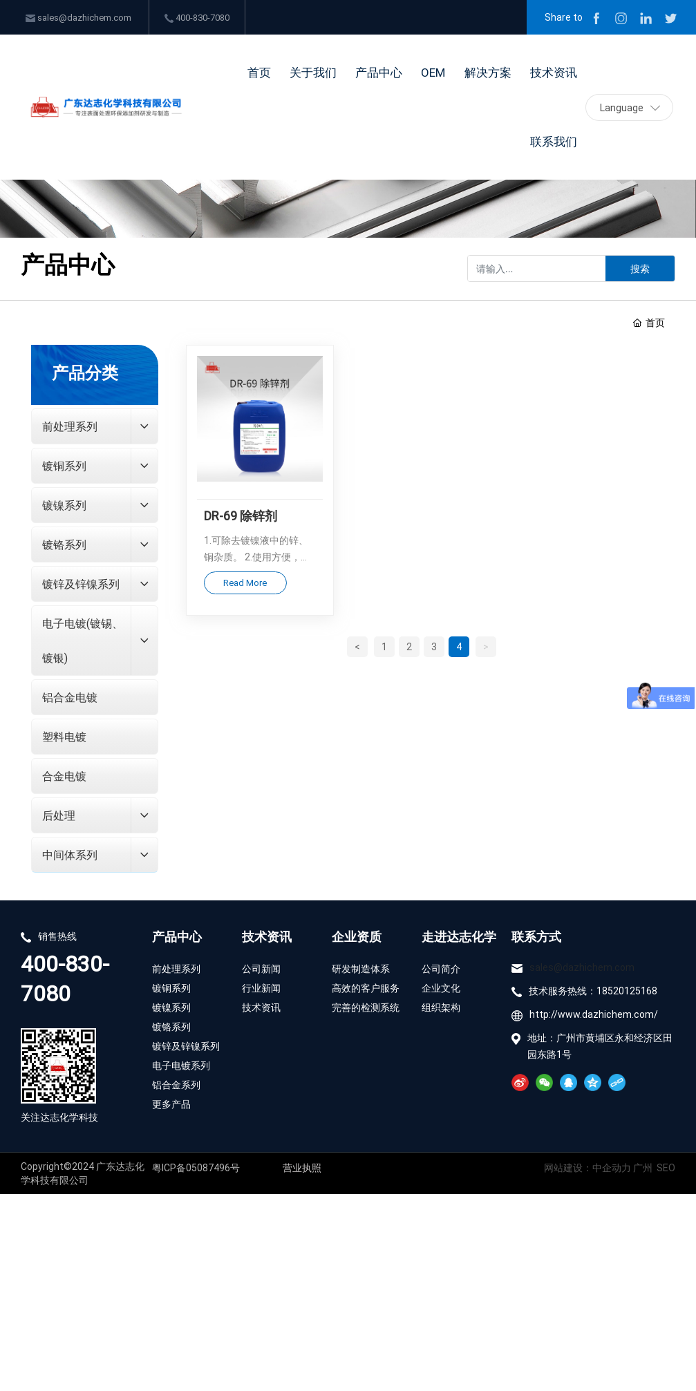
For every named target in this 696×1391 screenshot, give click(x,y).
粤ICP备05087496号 (196, 1167)
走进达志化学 (459, 936)
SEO (666, 1167)
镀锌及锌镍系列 (186, 1045)
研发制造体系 (361, 968)
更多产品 (171, 1103)
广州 (642, 1167)
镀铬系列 (171, 1026)
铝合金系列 (177, 1084)
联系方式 (536, 936)
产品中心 (177, 936)
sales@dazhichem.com (78, 17)
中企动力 (612, 1167)
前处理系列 (176, 968)
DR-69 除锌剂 (240, 515)
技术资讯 (267, 936)
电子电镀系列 (181, 1065)
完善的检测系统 (365, 1007)
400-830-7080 (196, 17)
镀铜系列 (171, 987)
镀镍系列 (171, 1007)
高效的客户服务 (365, 987)
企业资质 (357, 936)
